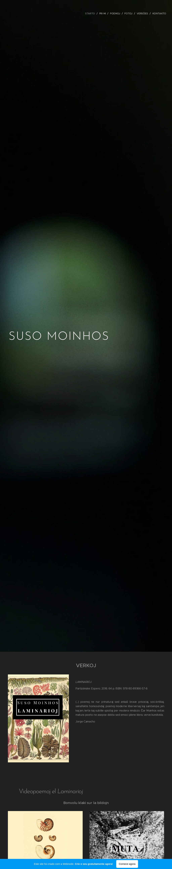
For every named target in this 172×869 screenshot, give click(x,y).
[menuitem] (91, 13)
